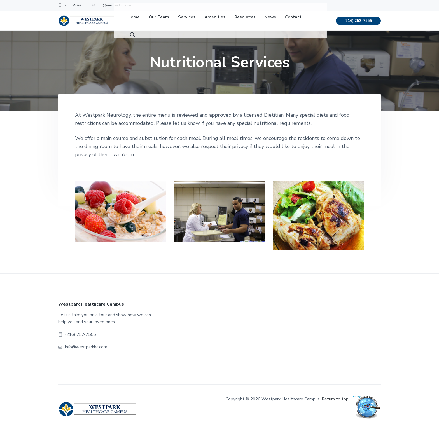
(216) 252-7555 (358, 25)
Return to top (335, 408)
